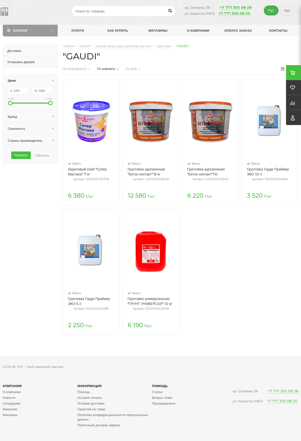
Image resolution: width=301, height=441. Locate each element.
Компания (12, 386)
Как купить (118, 30)
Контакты (278, 30)
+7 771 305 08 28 (236, 7)
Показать (21, 155)
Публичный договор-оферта (98, 425)
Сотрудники (11, 403)
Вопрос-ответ (162, 398)
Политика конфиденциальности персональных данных (112, 417)
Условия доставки (90, 403)
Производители (163, 403)
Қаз (287, 10)
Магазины (157, 30)
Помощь (160, 386)
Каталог (20, 30)
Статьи (157, 392)
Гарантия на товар (91, 409)
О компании (198, 30)
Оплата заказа (238, 30)
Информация (89, 386)
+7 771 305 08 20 (234, 13)
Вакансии (10, 409)
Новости (9, 398)
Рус (271, 10)
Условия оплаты (89, 398)
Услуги (77, 30)
